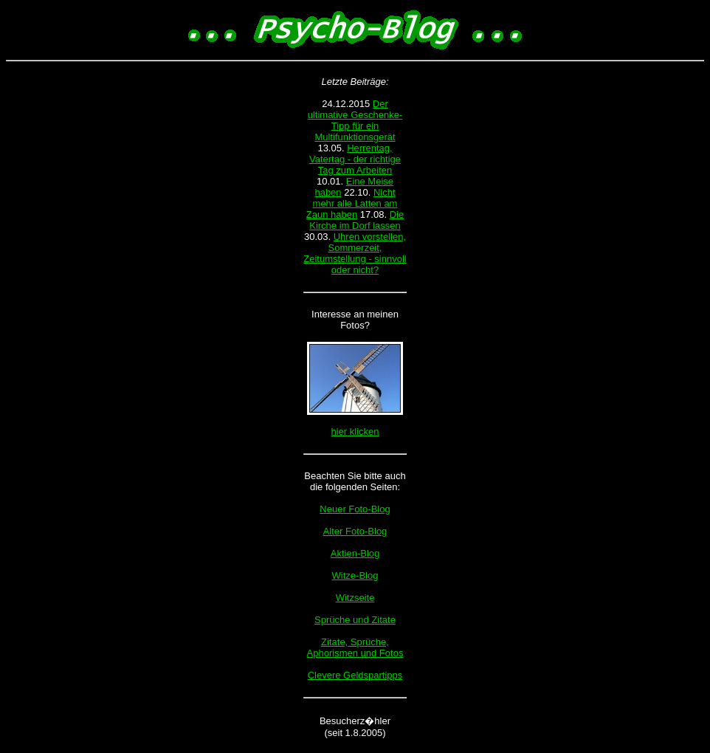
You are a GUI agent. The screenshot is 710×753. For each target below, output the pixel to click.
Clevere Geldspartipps (355, 675)
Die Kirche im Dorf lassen (356, 220)
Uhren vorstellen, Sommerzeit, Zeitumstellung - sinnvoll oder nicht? (354, 253)
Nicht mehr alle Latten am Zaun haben (352, 203)
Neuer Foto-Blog (355, 509)
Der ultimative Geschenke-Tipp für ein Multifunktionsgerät (355, 120)
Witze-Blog (355, 575)
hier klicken (355, 431)
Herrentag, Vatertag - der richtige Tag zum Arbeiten (355, 159)
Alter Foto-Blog (355, 531)
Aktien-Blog (355, 553)
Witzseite (355, 597)
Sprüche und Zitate (355, 619)
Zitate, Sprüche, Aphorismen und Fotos (355, 647)
